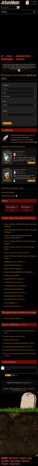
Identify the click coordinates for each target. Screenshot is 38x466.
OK (19, 70)
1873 (17, 154)
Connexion (34, 4)
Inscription (34, 1)
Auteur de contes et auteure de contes (16, 252)
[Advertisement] (19, 34)
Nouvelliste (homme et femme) (13, 299)
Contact (23, 390)
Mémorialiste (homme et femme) (14, 292)
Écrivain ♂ (27, 208)
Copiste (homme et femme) (12, 265)
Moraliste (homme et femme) (13, 296)
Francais (18, 173)
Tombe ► (31, 163)
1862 (17, 172)
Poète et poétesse (10, 303)
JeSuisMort (10, 3)
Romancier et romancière (12, 306)
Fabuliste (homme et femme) (13, 282)
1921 (21, 154)
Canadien (19, 155)
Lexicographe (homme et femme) (14, 286)
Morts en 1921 (20, 59)
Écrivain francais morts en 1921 (14, 336)
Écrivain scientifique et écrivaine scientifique (18, 272)
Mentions (31, 389)
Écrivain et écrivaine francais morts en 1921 (18, 347)
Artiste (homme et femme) (23, 56)
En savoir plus (25, 68)
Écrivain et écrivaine (7, 59)
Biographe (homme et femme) (13, 262)
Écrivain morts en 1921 (11, 340)
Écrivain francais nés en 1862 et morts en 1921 (19, 350)
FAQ (25, 389)
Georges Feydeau (19, 170)
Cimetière (9, 56)
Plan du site (16, 390)
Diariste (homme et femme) (12, 268)
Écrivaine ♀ (11, 208)
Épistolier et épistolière (11, 275)
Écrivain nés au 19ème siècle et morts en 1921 (19, 343)
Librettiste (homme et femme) (13, 289)
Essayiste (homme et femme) (13, 279)
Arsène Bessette (19, 152)
